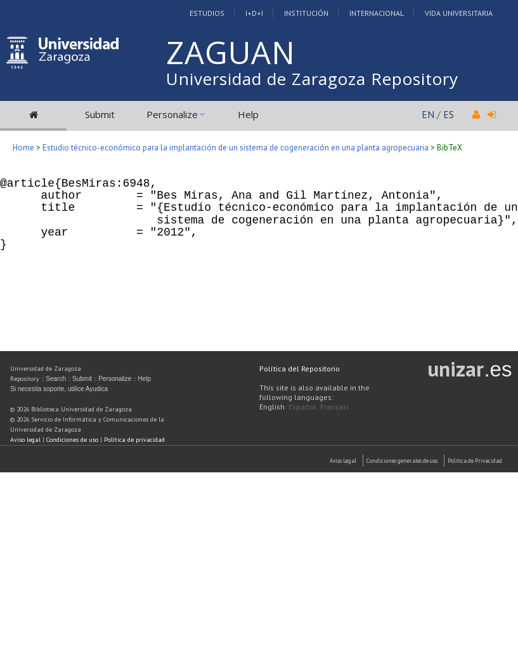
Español (302, 406)
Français (334, 406)
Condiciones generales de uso (401, 460)
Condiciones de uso (72, 440)
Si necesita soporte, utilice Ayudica (59, 388)
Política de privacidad (134, 440)
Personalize (172, 114)
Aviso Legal (343, 460)
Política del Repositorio (299, 368)
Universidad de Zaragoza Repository (312, 78)
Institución (306, 13)
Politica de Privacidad (475, 460)
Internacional (376, 13)
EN (428, 114)
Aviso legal (25, 440)
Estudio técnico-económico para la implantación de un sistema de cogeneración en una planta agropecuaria (235, 147)
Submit (100, 114)
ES (448, 114)
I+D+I (254, 13)
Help (248, 114)
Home (23, 147)
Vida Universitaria (459, 13)
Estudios (207, 13)
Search (56, 378)
